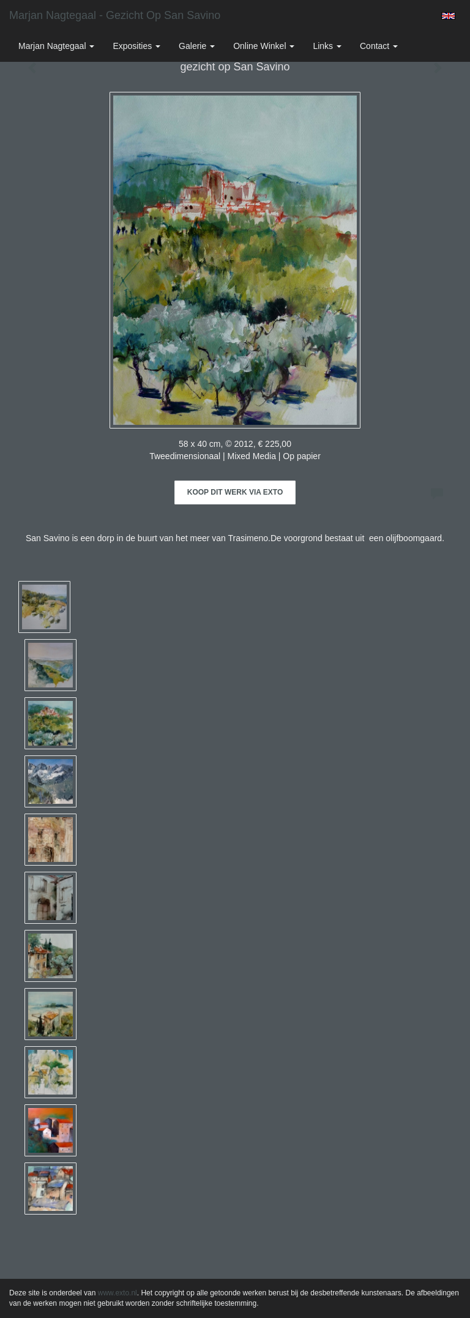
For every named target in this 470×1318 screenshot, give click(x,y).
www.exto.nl (117, 1293)
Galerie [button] (197, 46)
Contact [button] (379, 46)
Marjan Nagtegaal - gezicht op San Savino (114, 15)
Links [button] (327, 46)
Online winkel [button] (263, 46)
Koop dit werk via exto (235, 492)
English (448, 16)
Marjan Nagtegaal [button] (56, 46)
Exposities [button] (136, 46)
